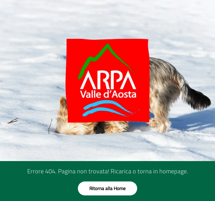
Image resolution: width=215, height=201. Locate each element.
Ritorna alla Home (107, 188)
